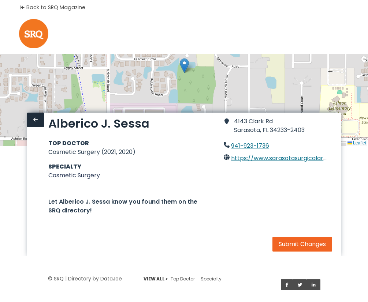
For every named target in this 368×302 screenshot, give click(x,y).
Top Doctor (183, 279)
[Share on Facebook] (287, 284)
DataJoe (111, 278)
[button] (184, 65)
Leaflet (356, 143)
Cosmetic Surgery (74, 175)
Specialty (211, 279)
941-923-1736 (250, 145)
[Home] (33, 34)
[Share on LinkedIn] (313, 284)
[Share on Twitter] (300, 284)
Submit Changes (302, 244)
